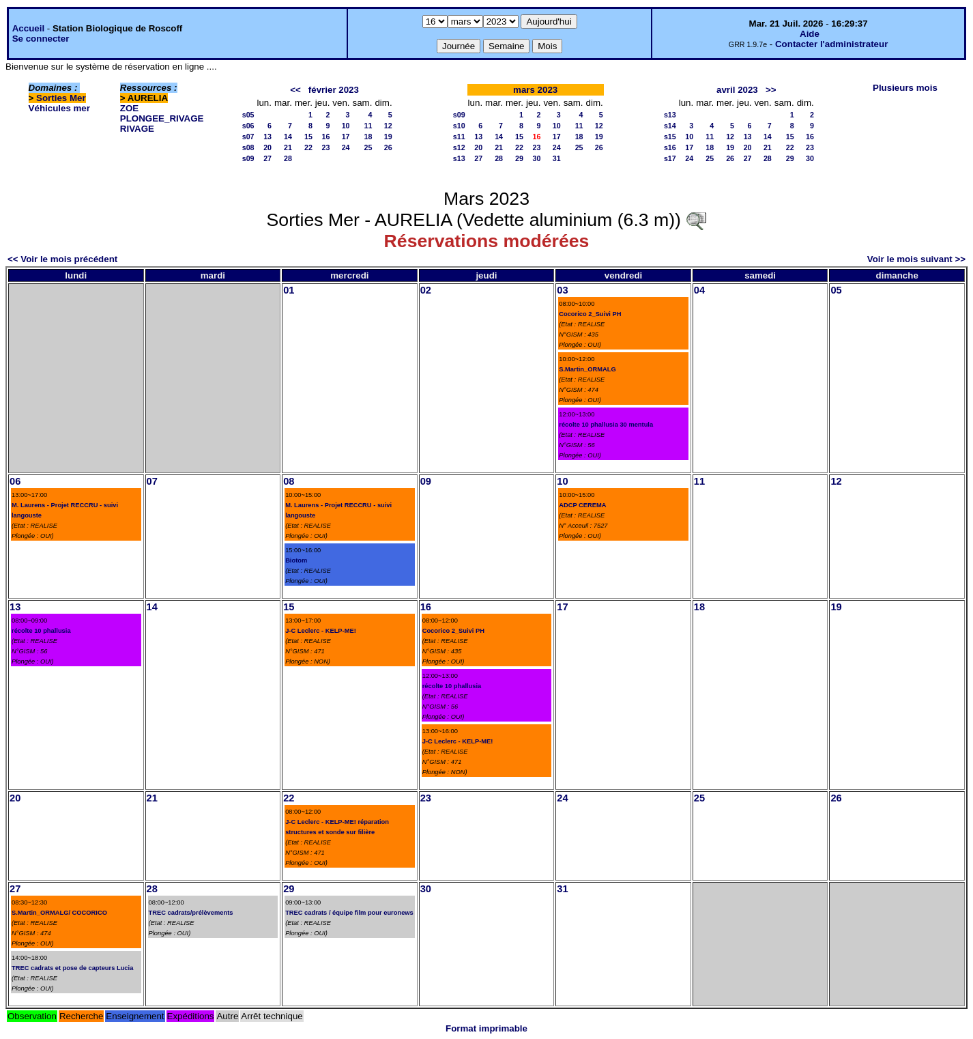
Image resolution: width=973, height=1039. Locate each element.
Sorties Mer (61, 98)
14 (288, 136)
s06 (248, 126)
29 (519, 158)
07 (152, 481)
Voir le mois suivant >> (916, 259)
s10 (459, 126)
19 (388, 136)
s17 (670, 158)
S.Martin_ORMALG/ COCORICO (59, 912)
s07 (248, 136)
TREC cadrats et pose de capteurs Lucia (72, 968)
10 (346, 126)
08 (288, 481)
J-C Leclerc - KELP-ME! (320, 630)
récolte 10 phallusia (41, 630)
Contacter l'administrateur (831, 44)
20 (267, 147)
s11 (459, 136)
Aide (809, 34)
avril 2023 (737, 90)
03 (562, 290)
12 (388, 126)
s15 (670, 136)
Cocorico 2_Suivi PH (590, 314)
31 (557, 158)
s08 (248, 147)
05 (835, 290)
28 (288, 158)
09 (425, 481)
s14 (670, 126)
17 (346, 136)
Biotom (296, 560)
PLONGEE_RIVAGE (162, 118)
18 (368, 136)
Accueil (28, 28)
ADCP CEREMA (582, 505)
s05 (248, 115)
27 (267, 158)
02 (425, 290)
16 (325, 136)
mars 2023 (535, 90)
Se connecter (41, 38)
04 (699, 290)
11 (368, 126)
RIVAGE (137, 129)
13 (267, 136)
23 (325, 147)
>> (771, 90)
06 (15, 481)
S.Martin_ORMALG (587, 369)
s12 (459, 147)
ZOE (129, 108)
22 (308, 147)
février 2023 (333, 90)
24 (346, 147)
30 (537, 158)
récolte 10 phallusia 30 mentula (606, 424)
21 (288, 147)
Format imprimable (486, 1028)
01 (288, 290)
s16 (670, 147)
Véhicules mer (59, 108)
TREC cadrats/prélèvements (191, 912)
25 (368, 147)
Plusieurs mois (905, 88)
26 (388, 147)
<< (295, 90)
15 (308, 136)
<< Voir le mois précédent (62, 259)
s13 (459, 158)
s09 (248, 158)
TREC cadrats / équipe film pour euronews (349, 912)
